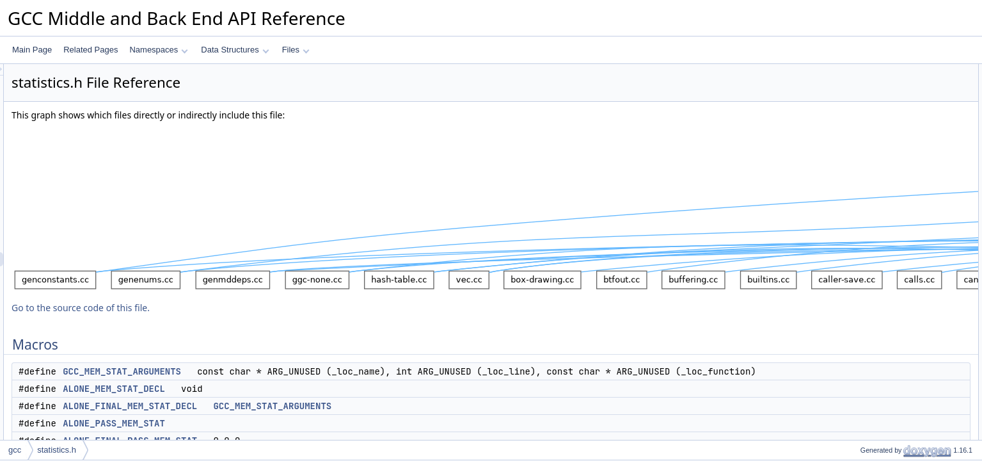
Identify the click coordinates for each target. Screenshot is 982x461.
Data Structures (235, 49)
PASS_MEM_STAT (882, 197)
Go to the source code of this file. (240, 308)
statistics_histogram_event (895, 352)
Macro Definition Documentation (894, 366)
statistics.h (56, 450)
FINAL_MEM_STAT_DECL (895, 183)
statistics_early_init (882, 282)
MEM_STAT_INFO (881, 226)
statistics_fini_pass (882, 324)
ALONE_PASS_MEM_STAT (274, 437)
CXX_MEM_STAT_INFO (891, 254)
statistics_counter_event (891, 338)
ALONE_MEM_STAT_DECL (274, 402)
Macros (851, 71)
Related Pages (90, 49)
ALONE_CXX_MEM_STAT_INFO (906, 240)
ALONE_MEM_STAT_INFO (896, 155)
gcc (14, 450)
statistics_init (871, 296)
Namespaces (158, 49)
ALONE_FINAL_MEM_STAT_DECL (290, 420)
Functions (856, 268)
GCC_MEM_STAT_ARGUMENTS (282, 371)
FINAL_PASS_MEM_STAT (895, 211)
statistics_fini (871, 310)
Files (296, 49)
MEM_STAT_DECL (882, 169)
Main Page (32, 49)
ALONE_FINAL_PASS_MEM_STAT (910, 141)
